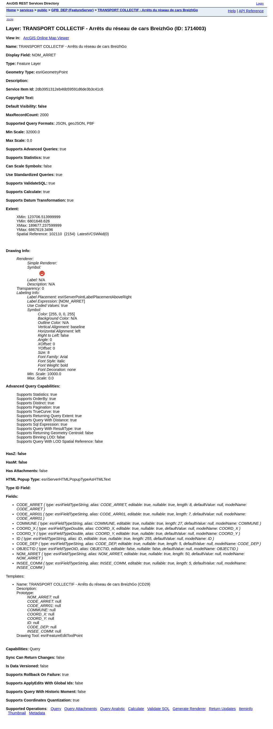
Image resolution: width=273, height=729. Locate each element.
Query (56, 709)
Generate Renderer (189, 709)
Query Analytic (112, 709)
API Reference (251, 11)
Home (11, 10)
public (42, 10)
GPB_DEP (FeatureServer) (72, 10)
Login (260, 3)
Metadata (37, 713)
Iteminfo (245, 709)
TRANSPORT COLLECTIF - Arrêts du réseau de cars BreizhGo (148, 10)
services (26, 10)
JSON (9, 19)
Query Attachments (80, 709)
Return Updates (222, 709)
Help (232, 11)
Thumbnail (17, 713)
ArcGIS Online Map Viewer (46, 38)
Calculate (136, 709)
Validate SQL (158, 709)
